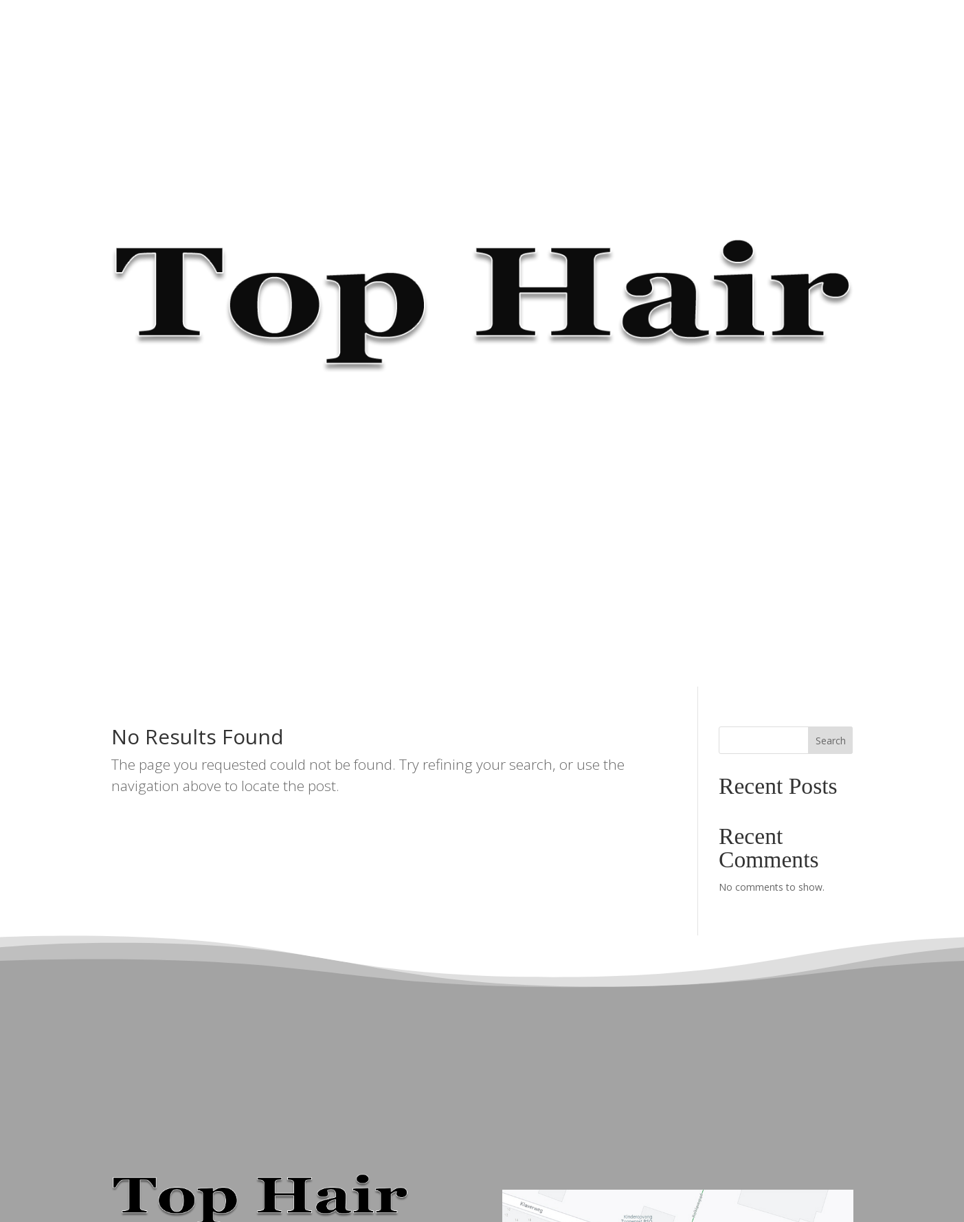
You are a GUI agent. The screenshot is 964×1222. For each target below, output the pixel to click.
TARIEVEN (462, 30)
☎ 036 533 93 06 (639, 30)
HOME (302, 30)
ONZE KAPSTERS (377, 30)
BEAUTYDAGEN (544, 30)
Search (831, 740)
